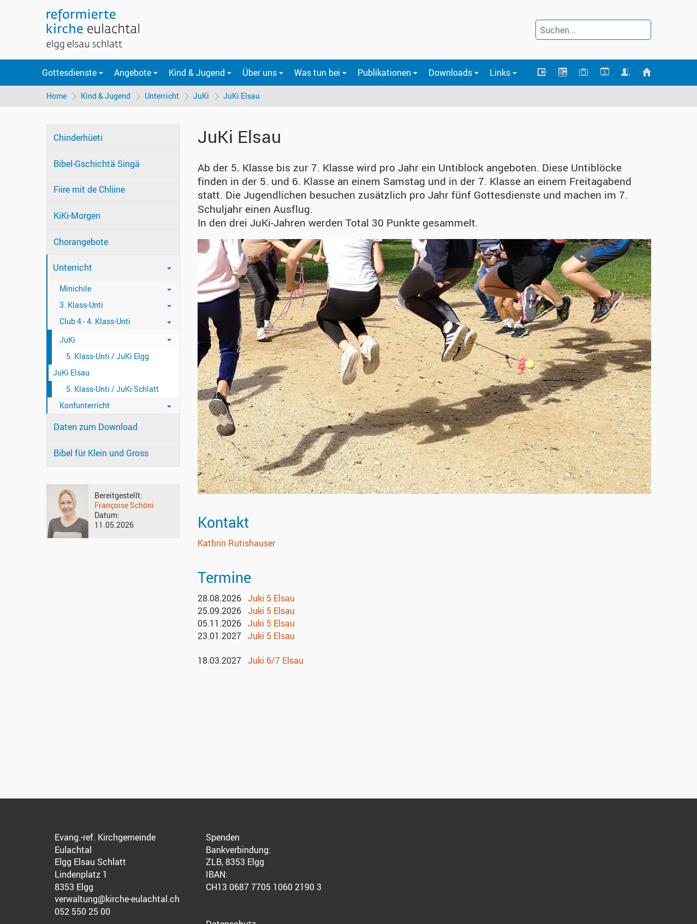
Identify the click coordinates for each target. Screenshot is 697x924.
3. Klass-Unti (81, 305)
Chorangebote (80, 242)
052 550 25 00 (82, 911)
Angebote (132, 73)
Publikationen (384, 73)
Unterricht (162, 96)
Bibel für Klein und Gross (100, 453)
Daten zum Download (95, 427)
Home (56, 96)
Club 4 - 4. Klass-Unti (94, 321)
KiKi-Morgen (76, 216)
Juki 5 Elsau (271, 598)
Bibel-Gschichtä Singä (96, 164)
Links (500, 73)
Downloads (450, 73)
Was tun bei (317, 73)
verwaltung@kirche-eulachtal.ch (117, 899)
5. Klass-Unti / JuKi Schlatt (112, 389)
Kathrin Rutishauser (236, 543)
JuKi (201, 96)
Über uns (259, 73)
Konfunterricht (84, 405)
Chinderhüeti (78, 138)
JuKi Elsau (241, 96)
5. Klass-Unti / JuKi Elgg (107, 356)
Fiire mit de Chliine (89, 189)
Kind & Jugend (197, 73)
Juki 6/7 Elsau (275, 660)
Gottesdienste (69, 73)
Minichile (75, 288)
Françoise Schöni (124, 505)
